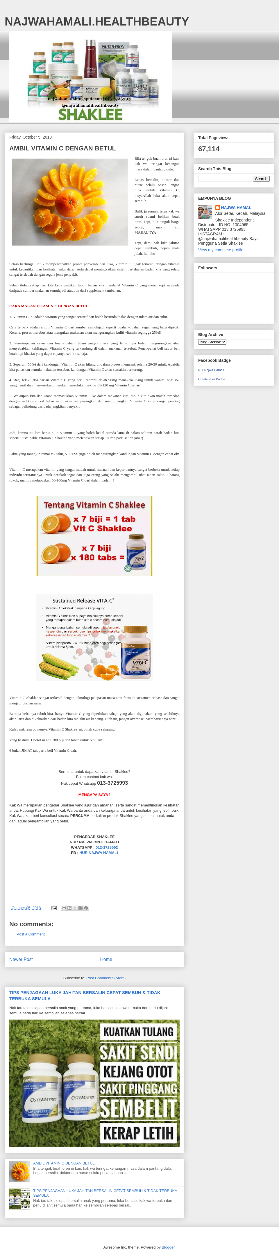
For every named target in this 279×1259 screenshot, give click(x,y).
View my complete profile (220, 250)
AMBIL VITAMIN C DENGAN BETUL (64, 1163)
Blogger (168, 1247)
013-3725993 (107, 847)
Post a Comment (31, 934)
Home (106, 959)
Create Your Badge (211, 379)
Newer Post (21, 959)
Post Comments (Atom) (106, 978)
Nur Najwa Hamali (211, 370)
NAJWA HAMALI (237, 207)
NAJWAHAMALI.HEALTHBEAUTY (97, 21)
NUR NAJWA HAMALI (98, 853)
